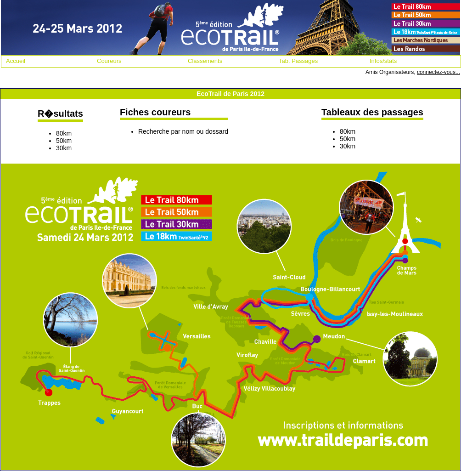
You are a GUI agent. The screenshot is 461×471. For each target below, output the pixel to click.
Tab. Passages (298, 60)
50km (64, 140)
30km (64, 148)
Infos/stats (383, 60)
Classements (205, 60)
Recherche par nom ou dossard (183, 131)
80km (64, 133)
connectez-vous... (438, 72)
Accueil (15, 60)
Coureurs (109, 60)
